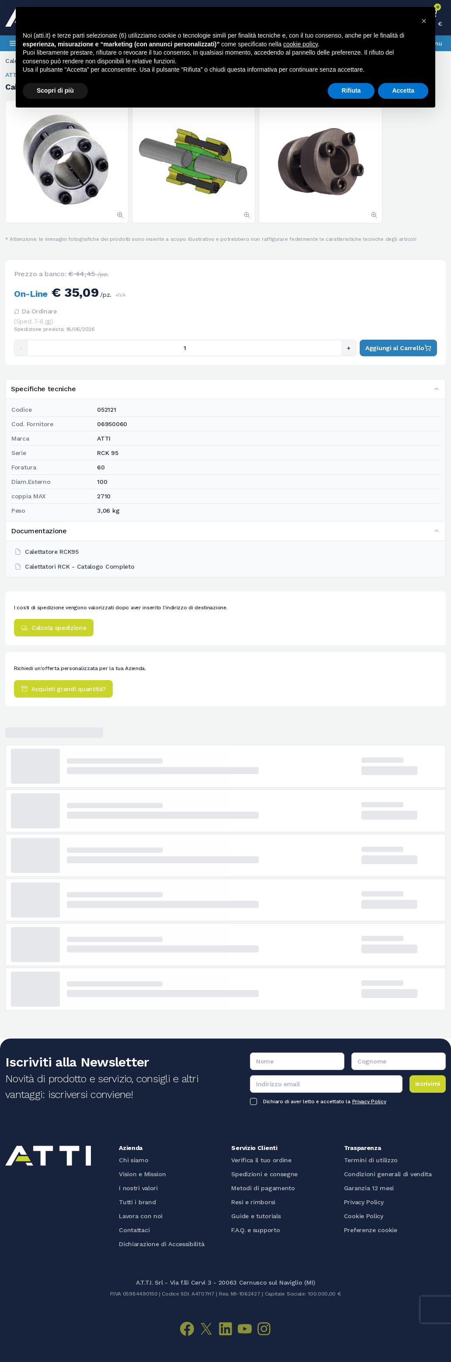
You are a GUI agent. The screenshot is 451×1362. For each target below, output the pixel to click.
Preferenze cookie (370, 1229)
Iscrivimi (427, 1083)
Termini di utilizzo (371, 1160)
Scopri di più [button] (55, 90)
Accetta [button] (403, 90)
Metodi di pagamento (263, 1188)
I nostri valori (138, 1188)
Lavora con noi (141, 1216)
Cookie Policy (363, 1216)
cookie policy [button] (300, 44)
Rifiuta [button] (351, 90)
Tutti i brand (137, 1202)
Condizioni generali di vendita (388, 1174)
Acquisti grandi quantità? (63, 688)
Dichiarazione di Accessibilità (161, 1243)
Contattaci (134, 1229)
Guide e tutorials (256, 1216)
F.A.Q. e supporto (255, 1229)
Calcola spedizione (54, 627)
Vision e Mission (142, 1174)
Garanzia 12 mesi (369, 1188)
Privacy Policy (369, 1101)
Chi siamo (133, 1160)
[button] (424, 21)
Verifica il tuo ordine (261, 1160)
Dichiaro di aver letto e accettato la (324, 1101)
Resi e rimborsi (253, 1202)
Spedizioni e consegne (264, 1174)
